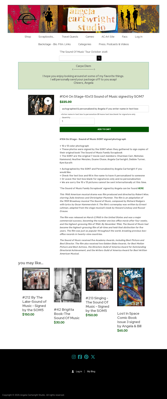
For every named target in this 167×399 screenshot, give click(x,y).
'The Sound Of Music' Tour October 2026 (83, 51)
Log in (138, 36)
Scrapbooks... (46, 36)
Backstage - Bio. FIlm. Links (54, 44)
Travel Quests (70, 36)
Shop (28, 36)
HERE (140, 188)
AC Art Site (108, 36)
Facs (124, 36)
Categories (84, 44)
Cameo (90, 36)
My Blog (91, 371)
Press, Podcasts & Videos (114, 44)
